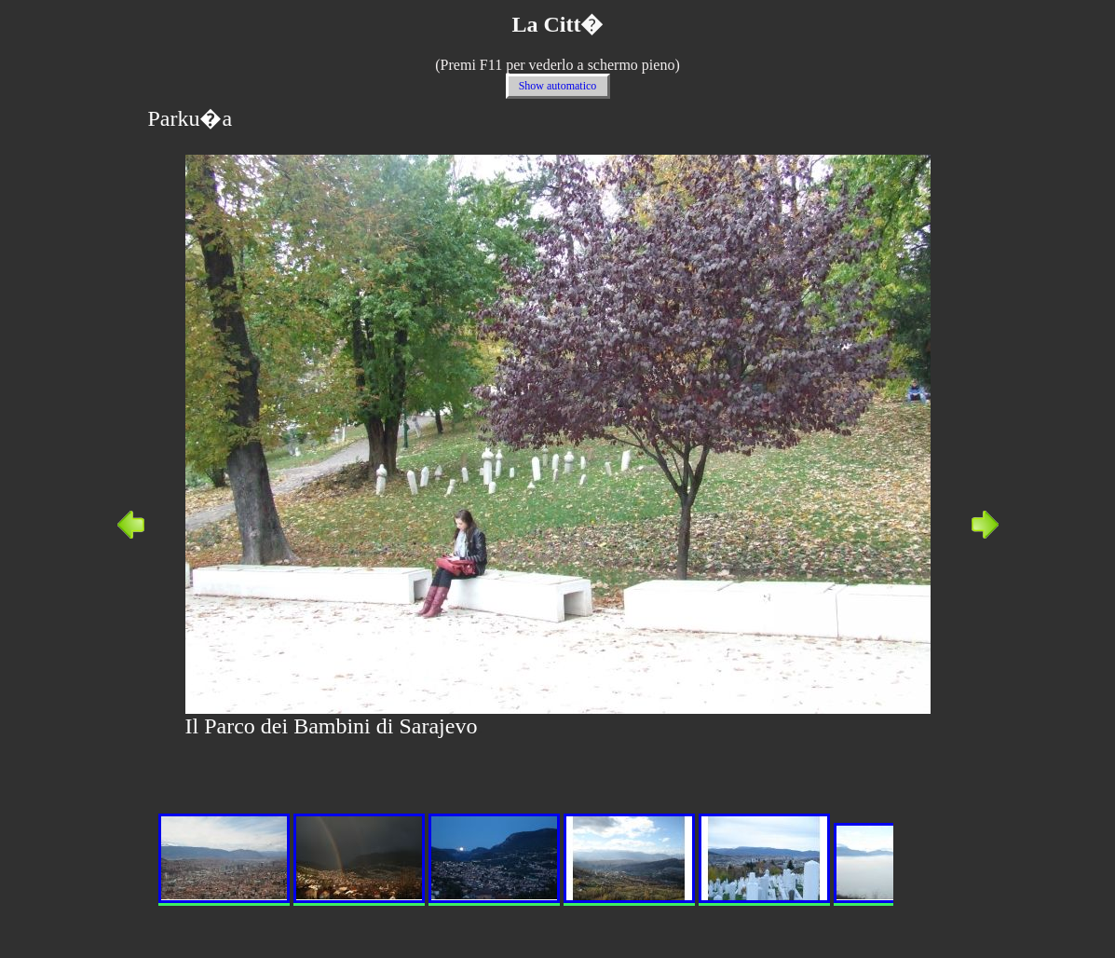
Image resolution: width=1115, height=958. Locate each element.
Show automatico (558, 85)
